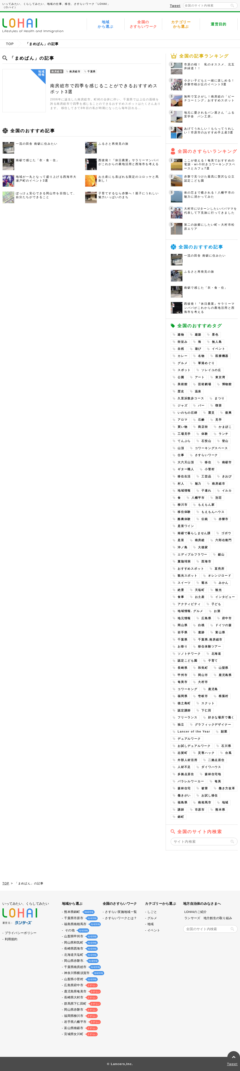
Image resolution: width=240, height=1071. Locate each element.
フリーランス (188, 717)
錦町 (181, 817)
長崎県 (182, 668)
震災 (211, 412)
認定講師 (184, 710)
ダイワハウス (211, 767)
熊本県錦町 (78, 912)
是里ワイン (186, 526)
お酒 (217, 611)
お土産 (200, 597)
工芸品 (206, 476)
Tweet (175, 6)
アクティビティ (189, 604)
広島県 (206, 618)
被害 (204, 788)
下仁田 (206, 710)
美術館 (182, 384)
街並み (182, 342)
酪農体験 (184, 519)
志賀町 (182, 753)
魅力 (198, 483)
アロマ (182, 419)
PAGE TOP (233, 1057)
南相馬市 (204, 802)
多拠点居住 (186, 774)
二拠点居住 (216, 760)
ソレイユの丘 (211, 370)
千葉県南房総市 (81, 967)
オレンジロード (219, 575)
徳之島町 (184, 703)
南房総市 (218, 483)
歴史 (181, 391)
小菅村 (210, 469)
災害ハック (206, 753)
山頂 (181, 448)
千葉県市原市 (80, 918)
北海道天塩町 (80, 954)
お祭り (182, 646)
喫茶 (218, 405)
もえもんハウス (213, 512)
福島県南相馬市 (81, 924)
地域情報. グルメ (190, 611)
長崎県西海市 (80, 948)
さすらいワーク (206, 455)
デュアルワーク (189, 738)
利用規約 (11, 939)
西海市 (206, 561)
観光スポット (188, 575)
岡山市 (203, 675)
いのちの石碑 (188, 412)
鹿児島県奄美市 (81, 991)
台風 (228, 753)
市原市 (200, 809)
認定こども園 (188, 660)
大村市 (203, 682)
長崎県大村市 (80, 997)
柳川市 (182, 504)
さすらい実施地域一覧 (121, 912)
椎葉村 (223, 696)
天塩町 (200, 590)
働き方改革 (227, 788)
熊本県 (220, 809)
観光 (218, 590)
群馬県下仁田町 (81, 1003)
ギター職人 (186, 469)
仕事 (181, 455)
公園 (181, 377)
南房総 (200, 540)
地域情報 (184, 490)
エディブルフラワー (192, 554)
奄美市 (182, 682)
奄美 (218, 781)
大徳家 (203, 547)
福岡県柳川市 (80, 1016)
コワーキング (188, 689)
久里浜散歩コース (191, 398)
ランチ (223, 433)
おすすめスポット (191, 568)
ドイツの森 (223, 625)
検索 (232, 5)
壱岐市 (203, 696)
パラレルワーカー (191, 781)
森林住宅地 (213, 774)
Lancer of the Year (194, 731)
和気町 (203, 668)
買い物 (182, 427)
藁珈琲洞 (184, 561)
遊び (198, 348)
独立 (181, 724)
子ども (216, 604)
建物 (181, 334)
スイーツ (184, 582)
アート (200, 377)
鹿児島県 (225, 675)
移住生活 (184, 476)
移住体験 (184, 512)
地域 (225, 802)
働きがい (184, 795)
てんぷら (184, 441)
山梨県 (223, 668)
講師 (181, 809)
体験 (204, 433)
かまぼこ (225, 427)
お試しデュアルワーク (194, 746)
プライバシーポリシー (21, 933)
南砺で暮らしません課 (194, 533)
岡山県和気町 (80, 942)
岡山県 (182, 625)
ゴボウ (226, 533)
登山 (225, 441)
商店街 (203, 427)
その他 (75, 930)
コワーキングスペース (211, 448)
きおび (227, 476)
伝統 (204, 519)
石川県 (226, 746)
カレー (182, 356)
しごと (152, 912)
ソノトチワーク (189, 653)
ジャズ (182, 405)
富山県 (220, 632)
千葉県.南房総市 (210, 639)
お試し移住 (209, 795)
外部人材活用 (188, 760)
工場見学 (184, 433)
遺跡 (201, 632)
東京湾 (220, 377)
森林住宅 (184, 788)
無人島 (217, 342)
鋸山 (221, 554)
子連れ (206, 490)
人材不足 (184, 767)
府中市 (227, 618)
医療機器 (221, 356)
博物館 (227, 384)
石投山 (206, 441)
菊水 (204, 582)
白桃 (201, 625)
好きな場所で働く (221, 717)
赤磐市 (223, 519)
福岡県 (182, 696)
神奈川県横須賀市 (83, 973)
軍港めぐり (206, 363)
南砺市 (227, 462)
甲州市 (182, 675)
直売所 (219, 568)
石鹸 (201, 419)
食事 (181, 597)
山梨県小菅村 (80, 979)
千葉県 (182, 639)
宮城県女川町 (80, 1034)
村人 (181, 483)
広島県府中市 (80, 985)
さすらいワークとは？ (121, 918)
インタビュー (225, 597)
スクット (208, 703)
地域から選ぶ (106, 24)
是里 (181, 540)
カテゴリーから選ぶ (181, 24)
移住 (208, 462)
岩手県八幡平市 (81, 1022)
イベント (218, 348)
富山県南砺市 (80, 1028)
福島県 (182, 802)
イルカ (227, 490)
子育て (213, 660)
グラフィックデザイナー (213, 724)
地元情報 (184, 618)
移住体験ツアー (209, 646)
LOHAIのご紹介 (195, 912)
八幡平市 (198, 497)
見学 (218, 419)
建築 (198, 334)
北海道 (216, 653)
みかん (223, 582)
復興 (228, 412)
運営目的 (219, 24)
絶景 (181, 590)
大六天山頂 (186, 462)
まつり (219, 398)
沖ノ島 (182, 547)
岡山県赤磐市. (80, 960)
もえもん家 (206, 504)
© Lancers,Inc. (120, 1064)
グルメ (182, 363)
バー (201, 405)
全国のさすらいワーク (143, 24)
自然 (181, 348)
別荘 (218, 497)
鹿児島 (213, 689)
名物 (201, 356)
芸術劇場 (204, 384)
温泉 (198, 391)
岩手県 (182, 632)
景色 (215, 334)
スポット (184, 370)
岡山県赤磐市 (80, 1009)
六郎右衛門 (223, 540)
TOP (10, 44)
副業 (224, 731)
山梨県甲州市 (80, 936)
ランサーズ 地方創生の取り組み (208, 918)
